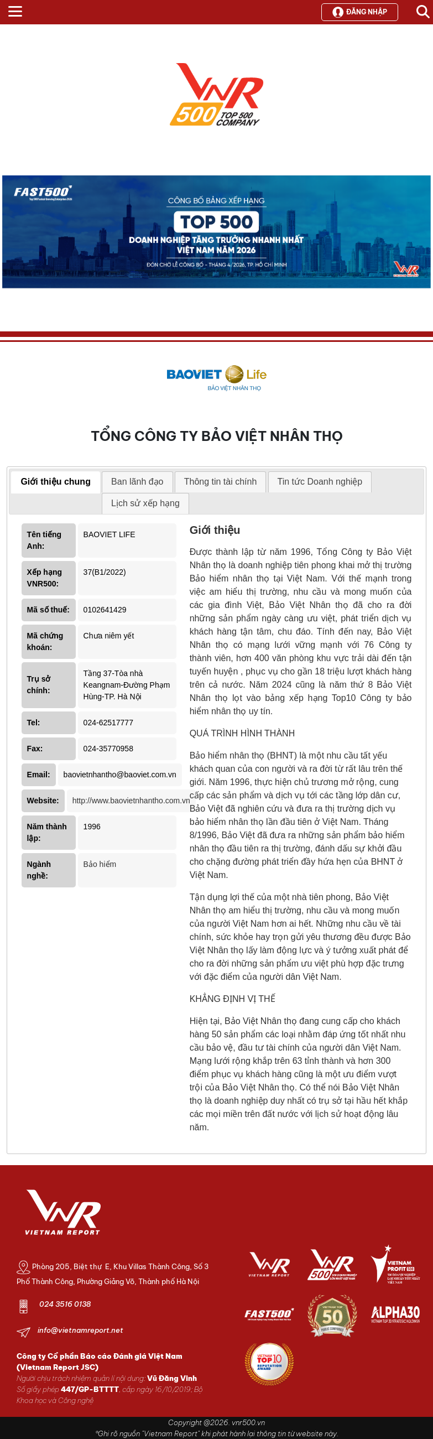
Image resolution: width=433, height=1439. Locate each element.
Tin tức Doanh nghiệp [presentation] (320, 481)
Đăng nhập (359, 12)
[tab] (55, 482)
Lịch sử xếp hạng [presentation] (145, 503)
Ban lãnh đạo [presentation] (137, 481)
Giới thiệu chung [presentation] (55, 481)
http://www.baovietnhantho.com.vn (131, 800)
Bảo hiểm (100, 864)
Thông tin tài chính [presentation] (220, 481)
